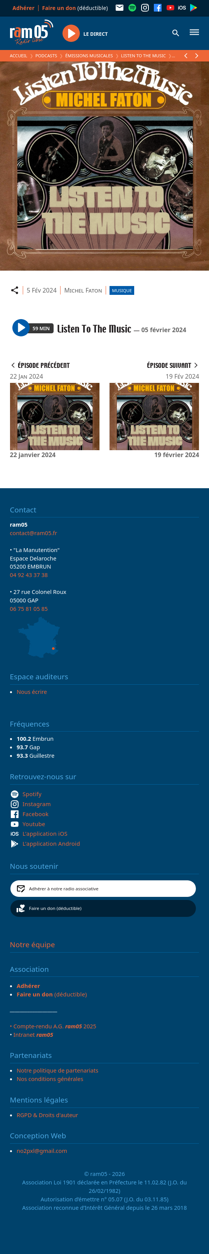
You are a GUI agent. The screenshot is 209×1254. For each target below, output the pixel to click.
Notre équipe (32, 945)
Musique (122, 290)
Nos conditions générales (50, 1079)
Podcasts (46, 55)
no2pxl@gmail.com (42, 1150)
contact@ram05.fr (33, 533)
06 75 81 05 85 (29, 608)
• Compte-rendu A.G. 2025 (53, 1026)
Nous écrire (32, 691)
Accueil (18, 55)
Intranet (33, 1034)
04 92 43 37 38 (29, 575)
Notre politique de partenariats (57, 1070)
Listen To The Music (143, 55)
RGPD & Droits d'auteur (47, 1115)
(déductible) (75, 8)
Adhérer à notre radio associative (63, 888)
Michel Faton (83, 290)
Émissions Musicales (89, 55)
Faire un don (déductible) (55, 908)
